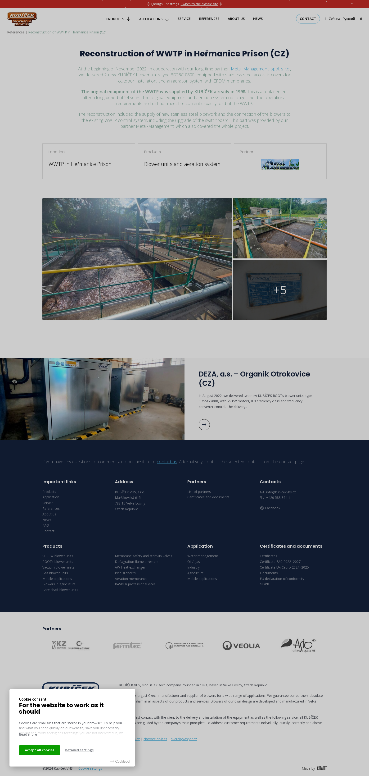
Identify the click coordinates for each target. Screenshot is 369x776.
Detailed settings (79, 750)
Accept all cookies (39, 750)
